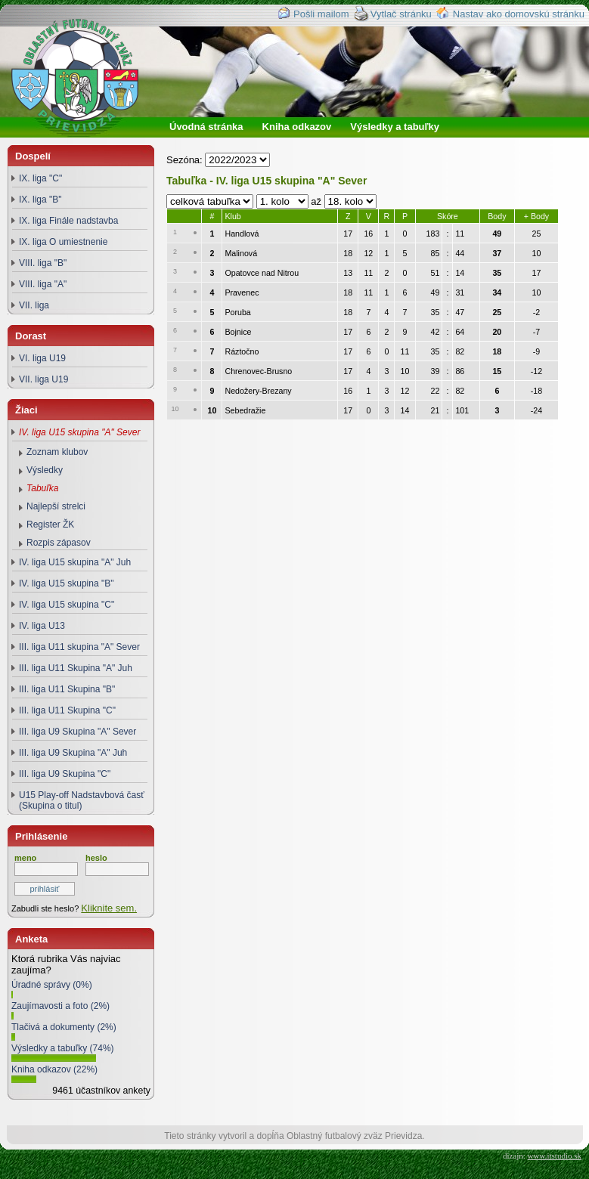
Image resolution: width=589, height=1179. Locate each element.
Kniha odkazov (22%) (54, 1069)
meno (25, 857)
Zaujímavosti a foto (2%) (60, 1006)
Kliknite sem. (109, 908)
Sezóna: (185, 160)
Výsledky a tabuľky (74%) (62, 1048)
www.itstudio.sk (554, 1155)
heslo (96, 857)
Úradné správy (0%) (51, 984)
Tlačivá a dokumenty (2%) (63, 1027)
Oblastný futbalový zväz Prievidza (88, 94)
